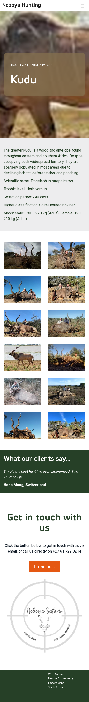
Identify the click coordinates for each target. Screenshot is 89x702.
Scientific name (16, 181)
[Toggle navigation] (83, 5)
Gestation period (17, 197)
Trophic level (14, 189)
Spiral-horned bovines (57, 205)
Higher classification (20, 205)
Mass (8, 213)
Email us (42, 566)
